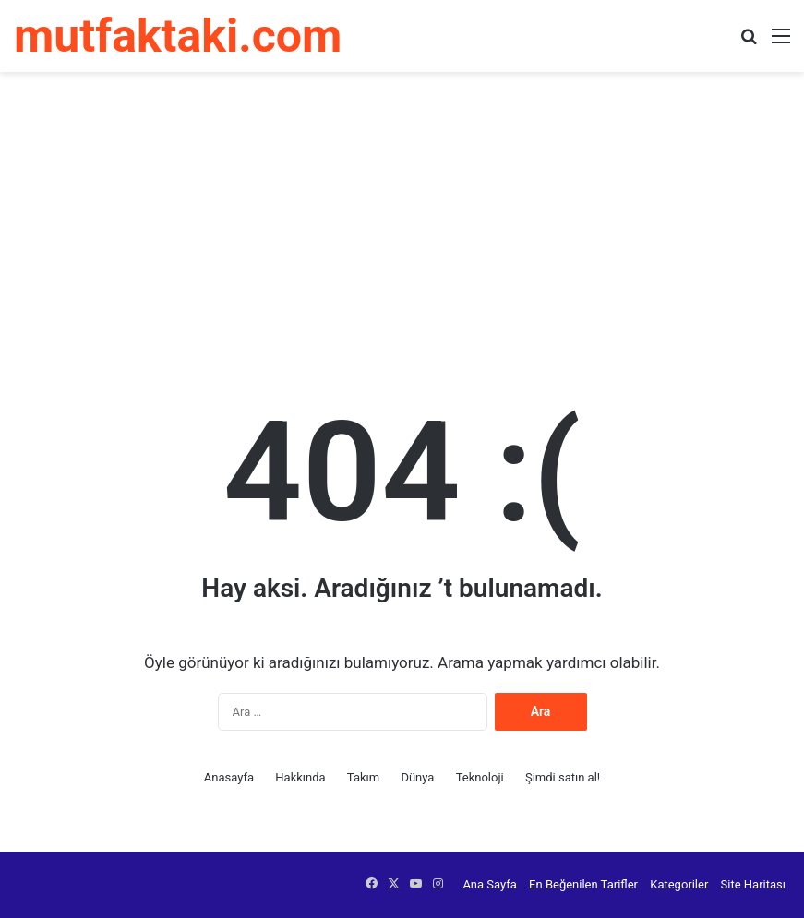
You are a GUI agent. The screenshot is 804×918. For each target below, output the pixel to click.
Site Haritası (753, 884)
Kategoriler (679, 884)
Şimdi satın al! (562, 777)
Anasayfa (229, 777)
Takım (363, 777)
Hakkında (300, 777)
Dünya (417, 777)
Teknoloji (480, 777)
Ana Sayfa (489, 884)
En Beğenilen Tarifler (583, 884)
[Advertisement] (402, 219)
